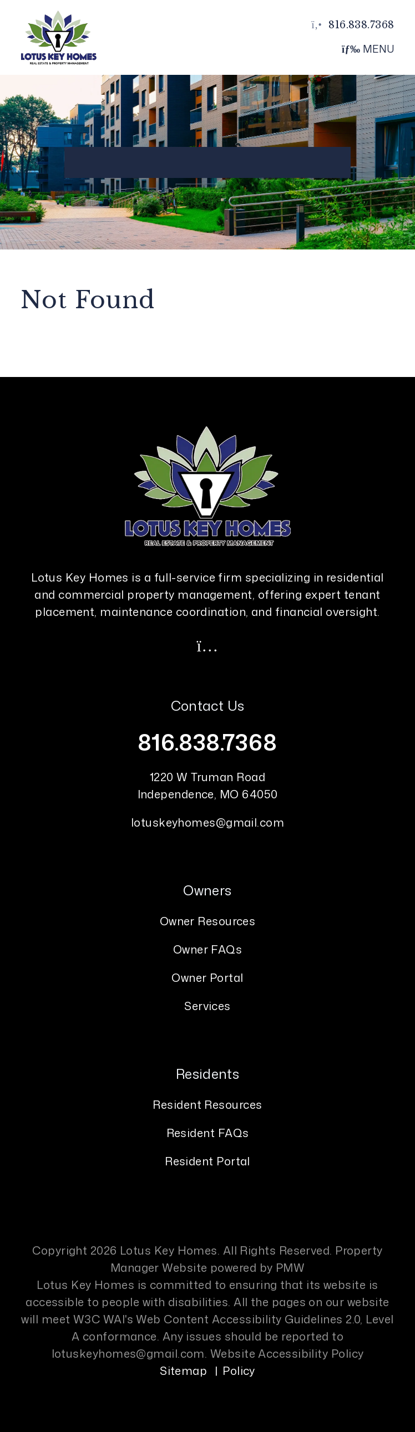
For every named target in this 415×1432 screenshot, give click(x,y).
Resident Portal (207, 1161)
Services (207, 1005)
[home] (58, 36)
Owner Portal (207, 977)
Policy (238, 1370)
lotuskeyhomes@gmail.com (207, 822)
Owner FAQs (207, 949)
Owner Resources (208, 921)
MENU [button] (368, 49)
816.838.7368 (361, 25)
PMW (290, 1267)
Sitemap (183, 1370)
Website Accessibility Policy (287, 1353)
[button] (207, 645)
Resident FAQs (207, 1132)
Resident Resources (207, 1104)
